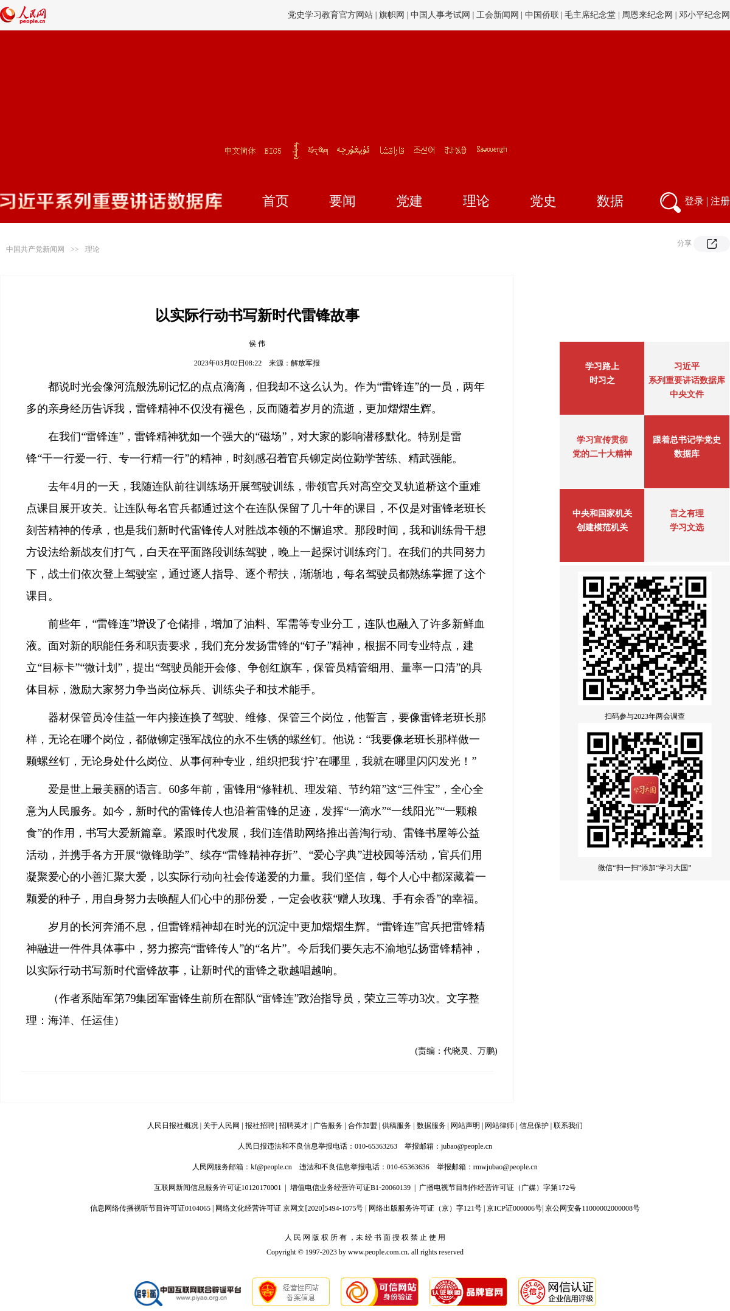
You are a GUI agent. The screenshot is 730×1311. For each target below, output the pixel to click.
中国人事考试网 (440, 14)
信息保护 (534, 1125)
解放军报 (305, 363)
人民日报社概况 (172, 1125)
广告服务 (327, 1125)
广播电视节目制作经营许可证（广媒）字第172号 (497, 1187)
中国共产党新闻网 (35, 249)
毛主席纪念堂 (590, 14)
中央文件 (687, 394)
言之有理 (687, 513)
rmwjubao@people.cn (505, 1167)
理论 (476, 201)
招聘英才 (293, 1125)
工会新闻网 (497, 14)
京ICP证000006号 (514, 1208)
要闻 (342, 201)
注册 (720, 201)
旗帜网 (392, 14)
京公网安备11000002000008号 (592, 1208)
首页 (275, 201)
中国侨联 (542, 14)
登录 (694, 201)
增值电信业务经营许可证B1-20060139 (350, 1187)
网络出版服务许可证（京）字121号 (425, 1208)
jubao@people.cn (466, 1146)
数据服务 (431, 1125)
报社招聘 (259, 1125)
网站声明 (465, 1125)
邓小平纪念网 (704, 14)
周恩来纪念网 (647, 14)
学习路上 (602, 366)
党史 (543, 201)
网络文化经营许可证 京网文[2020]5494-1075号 (289, 1208)
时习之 (602, 380)
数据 (610, 201)
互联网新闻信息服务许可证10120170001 (218, 1187)
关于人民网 (221, 1125)
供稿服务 (396, 1125)
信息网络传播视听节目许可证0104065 (150, 1208)
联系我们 (568, 1125)
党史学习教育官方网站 (331, 14)
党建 (409, 201)
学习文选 (687, 527)
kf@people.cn (271, 1167)
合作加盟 (362, 1125)
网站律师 (499, 1125)
